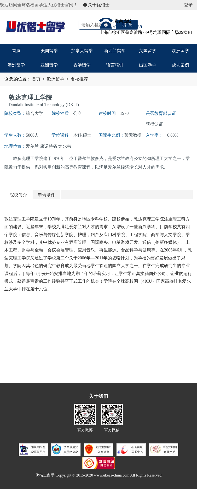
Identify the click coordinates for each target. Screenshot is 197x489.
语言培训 (114, 65)
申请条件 (46, 194)
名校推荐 (79, 79)
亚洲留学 (49, 65)
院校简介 (18, 194)
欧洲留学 (180, 50)
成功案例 (180, 65)
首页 (16, 50)
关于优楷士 (96, 4)
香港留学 (82, 65)
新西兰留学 (115, 50)
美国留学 (49, 50)
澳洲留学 (16, 65)
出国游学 (147, 65)
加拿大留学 (82, 50)
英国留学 (147, 50)
